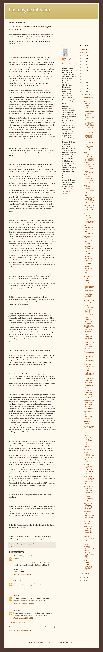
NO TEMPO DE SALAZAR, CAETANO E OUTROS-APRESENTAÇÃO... (89, 383)
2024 (84, 49)
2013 (84, 82)
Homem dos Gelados (87, 523)
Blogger (71, 642)
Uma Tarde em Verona (88, 98)
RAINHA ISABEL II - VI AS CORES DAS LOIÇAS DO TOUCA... (89, 156)
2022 (84, 55)
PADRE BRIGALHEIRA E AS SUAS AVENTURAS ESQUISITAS (89, 218)
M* (14, 595)
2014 (84, 79)
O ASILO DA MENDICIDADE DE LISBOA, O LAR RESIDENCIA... (89, 356)
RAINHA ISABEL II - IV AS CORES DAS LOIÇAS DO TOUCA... (89, 178)
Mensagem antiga (50, 627)
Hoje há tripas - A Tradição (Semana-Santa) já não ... (89, 530)
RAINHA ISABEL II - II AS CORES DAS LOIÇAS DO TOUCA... (89, 199)
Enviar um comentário (18, 622)
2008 (84, 580)
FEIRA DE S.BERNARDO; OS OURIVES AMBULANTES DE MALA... (89, 552)
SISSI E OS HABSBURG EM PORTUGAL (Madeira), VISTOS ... (88, 145)
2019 (84, 64)
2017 (84, 70)
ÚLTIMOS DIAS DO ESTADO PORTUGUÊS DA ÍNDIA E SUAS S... (89, 125)
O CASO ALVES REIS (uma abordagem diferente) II (89, 328)
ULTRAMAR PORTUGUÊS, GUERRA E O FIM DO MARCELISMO (89, 114)
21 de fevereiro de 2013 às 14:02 (23, 574)
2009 (84, 577)
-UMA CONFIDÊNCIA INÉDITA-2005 (89, 104)
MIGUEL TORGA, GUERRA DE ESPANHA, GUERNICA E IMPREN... (89, 457)
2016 (84, 73)
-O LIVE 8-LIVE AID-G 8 (89, 302)
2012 (84, 86)
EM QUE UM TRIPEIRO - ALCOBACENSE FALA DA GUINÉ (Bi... (88, 565)
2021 (84, 58)
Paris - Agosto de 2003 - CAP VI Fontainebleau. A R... (89, 208)
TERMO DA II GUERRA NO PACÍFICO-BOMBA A (89, 135)
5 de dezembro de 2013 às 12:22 (23, 589)
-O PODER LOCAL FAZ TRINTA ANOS (88, 279)
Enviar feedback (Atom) (23, 630)
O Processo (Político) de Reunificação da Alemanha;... (88, 229)
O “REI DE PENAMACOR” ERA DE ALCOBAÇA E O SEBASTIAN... (89, 370)
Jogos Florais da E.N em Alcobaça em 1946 (88, 497)
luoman (54, 642)
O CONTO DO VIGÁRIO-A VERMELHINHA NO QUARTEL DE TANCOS (89, 310)
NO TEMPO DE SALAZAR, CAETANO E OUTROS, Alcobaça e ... (89, 394)
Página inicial (34, 627)
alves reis (17, 546)
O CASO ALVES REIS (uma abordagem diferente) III (89, 320)
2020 (84, 61)
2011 (84, 89)
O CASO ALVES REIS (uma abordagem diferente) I (89, 337)
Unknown (16, 581)
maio (86, 573)
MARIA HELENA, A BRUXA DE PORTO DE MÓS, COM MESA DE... (88, 468)
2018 (84, 67)
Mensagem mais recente (16, 627)
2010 (84, 92)
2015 (84, 76)
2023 (84, 52)
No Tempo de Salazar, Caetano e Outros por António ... (88, 414)
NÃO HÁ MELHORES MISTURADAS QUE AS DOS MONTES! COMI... (89, 441)
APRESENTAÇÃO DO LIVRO (89, 427)
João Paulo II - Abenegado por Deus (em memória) (88, 506)
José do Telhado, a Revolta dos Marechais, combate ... (89, 489)
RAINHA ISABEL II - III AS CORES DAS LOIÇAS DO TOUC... (89, 188)
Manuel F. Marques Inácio (21, 556)
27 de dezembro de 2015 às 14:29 (23, 603)
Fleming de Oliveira (29, 10)
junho (86, 94)
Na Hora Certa (88, 449)
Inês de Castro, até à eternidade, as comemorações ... (89, 515)
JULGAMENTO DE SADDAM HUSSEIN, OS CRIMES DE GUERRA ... (89, 480)
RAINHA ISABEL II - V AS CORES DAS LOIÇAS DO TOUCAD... (89, 167)
